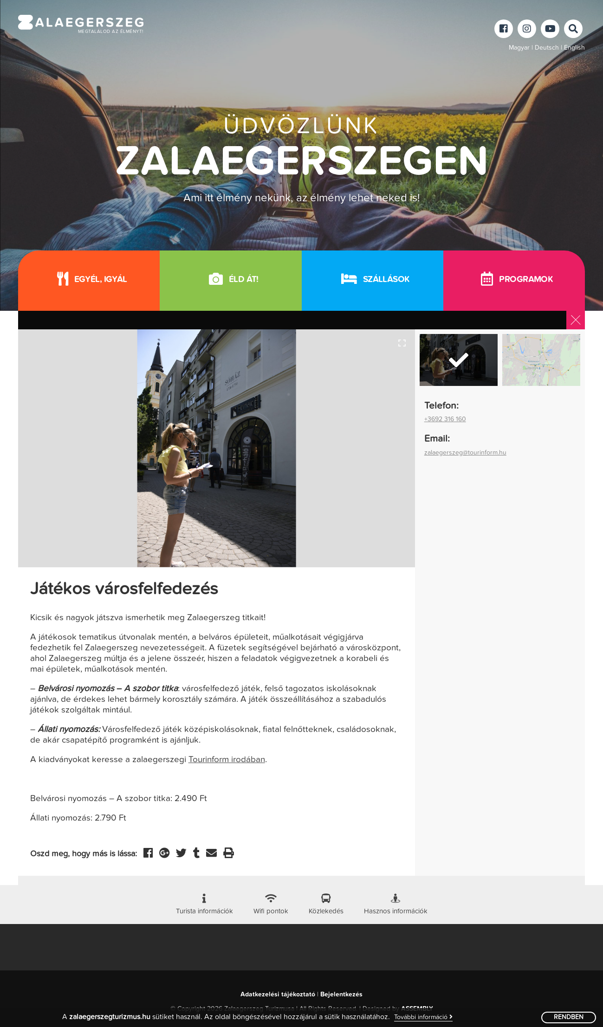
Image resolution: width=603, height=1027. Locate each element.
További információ (423, 1017)
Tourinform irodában (226, 759)
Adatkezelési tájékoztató (277, 994)
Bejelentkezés (341, 994)
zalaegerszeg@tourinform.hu (465, 452)
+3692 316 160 (445, 419)
